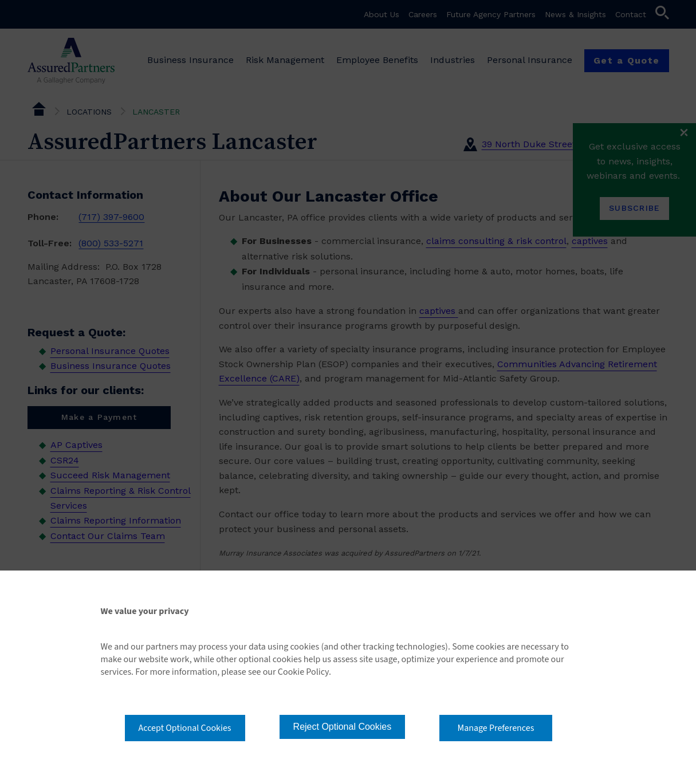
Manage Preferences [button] (496, 728)
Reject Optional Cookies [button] (342, 726)
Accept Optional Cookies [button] (185, 728)
